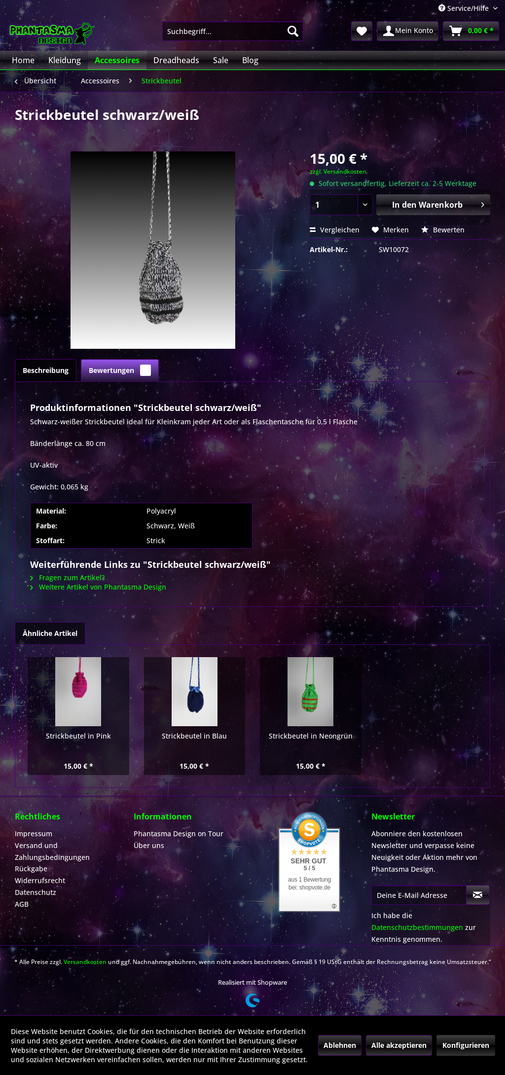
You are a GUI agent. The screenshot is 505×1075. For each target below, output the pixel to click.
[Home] (23, 60)
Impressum (33, 833)
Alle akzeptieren (399, 1045)
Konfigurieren (465, 1045)
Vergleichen (335, 229)
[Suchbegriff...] (233, 31)
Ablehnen (340, 1045)
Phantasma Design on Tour (178, 833)
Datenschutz (35, 892)
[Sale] (220, 60)
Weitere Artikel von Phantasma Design (98, 587)
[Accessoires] (117, 60)
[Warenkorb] (471, 31)
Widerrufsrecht (40, 880)
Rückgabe (31, 868)
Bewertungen (120, 370)
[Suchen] (293, 31)
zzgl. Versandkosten (338, 171)
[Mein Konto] (407, 31)
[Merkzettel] (361, 31)
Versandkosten (85, 962)
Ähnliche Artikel (50, 633)
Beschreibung (46, 370)
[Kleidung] (64, 60)
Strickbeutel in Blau (194, 736)
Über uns (149, 845)
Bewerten (443, 229)
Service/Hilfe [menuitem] (464, 8)
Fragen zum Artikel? (67, 577)
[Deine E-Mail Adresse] (419, 895)
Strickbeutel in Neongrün (311, 736)
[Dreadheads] (176, 60)
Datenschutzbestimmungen (417, 927)
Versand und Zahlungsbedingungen (52, 851)
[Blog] (250, 60)
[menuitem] (233, 31)
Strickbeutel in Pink (78, 736)
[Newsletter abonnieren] (478, 895)
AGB (22, 904)
